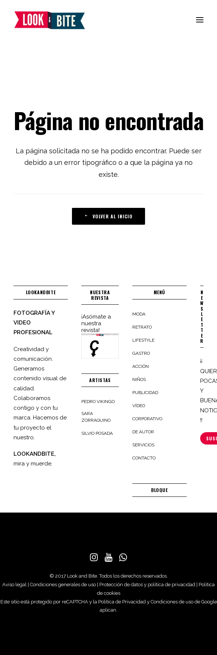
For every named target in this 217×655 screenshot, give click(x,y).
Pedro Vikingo (98, 401)
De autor (143, 431)
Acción (140, 366)
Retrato (142, 327)
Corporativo (147, 418)
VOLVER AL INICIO (108, 216)
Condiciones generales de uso (63, 584)
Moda (138, 314)
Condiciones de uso (172, 602)
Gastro (141, 353)
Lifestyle (143, 340)
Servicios (143, 445)
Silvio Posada (97, 433)
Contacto (144, 458)
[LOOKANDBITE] (49, 20)
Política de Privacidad (122, 602)
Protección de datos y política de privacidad (147, 584)
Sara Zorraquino (96, 417)
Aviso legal (14, 584)
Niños (139, 379)
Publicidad (145, 392)
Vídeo (138, 405)
